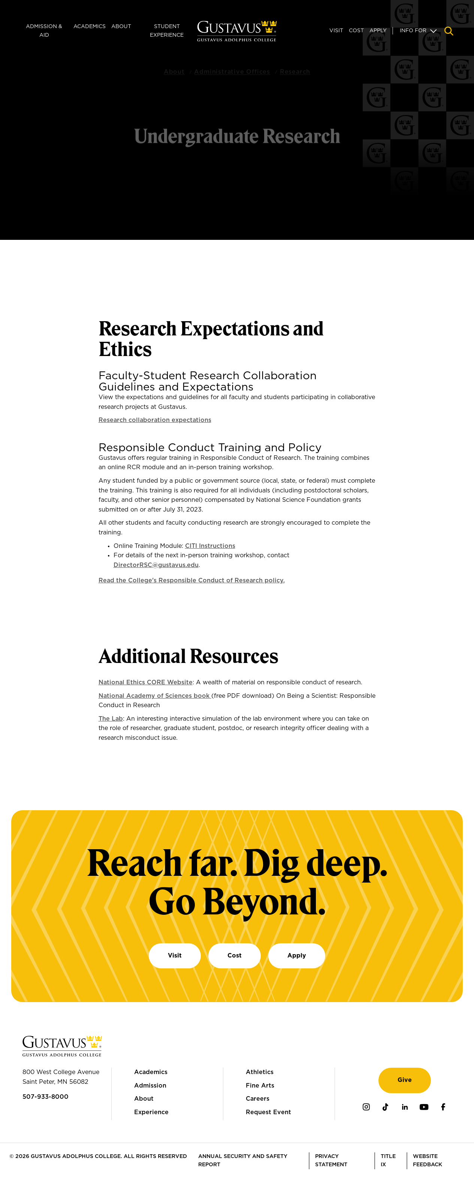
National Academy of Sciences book (155, 696)
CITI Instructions (210, 546)
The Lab (111, 719)
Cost (356, 30)
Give (405, 1080)
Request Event (268, 1112)
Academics (89, 26)
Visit (336, 30)
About (121, 26)
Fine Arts (260, 1086)
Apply (378, 30)
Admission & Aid (44, 30)
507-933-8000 (45, 1097)
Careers (257, 1099)
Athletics (260, 1072)
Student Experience (167, 30)
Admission (150, 1086)
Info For (413, 30)
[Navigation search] (448, 31)
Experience (151, 1112)
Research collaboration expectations (155, 420)
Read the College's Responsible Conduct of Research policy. (192, 581)
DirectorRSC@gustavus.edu (156, 565)
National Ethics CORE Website (146, 682)
